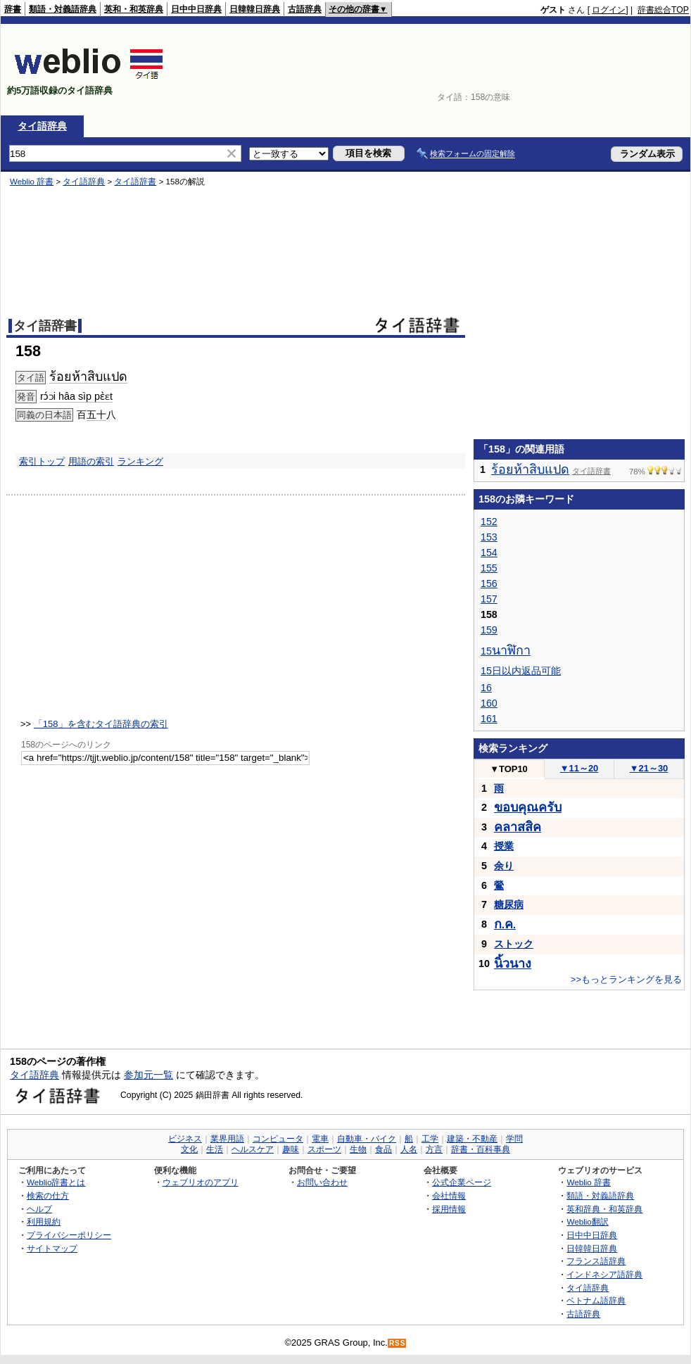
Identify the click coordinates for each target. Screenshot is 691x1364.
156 (489, 583)
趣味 (290, 1149)
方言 (434, 1149)
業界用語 (227, 1139)
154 (489, 552)
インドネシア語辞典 (604, 1274)
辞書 (12, 9)
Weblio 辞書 (588, 1182)
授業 (504, 846)
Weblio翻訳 (587, 1221)
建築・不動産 (472, 1139)
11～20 (579, 768)
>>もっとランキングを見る (626, 979)
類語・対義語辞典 (62, 9)
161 (489, 718)
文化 (189, 1149)
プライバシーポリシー (69, 1234)
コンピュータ (278, 1139)
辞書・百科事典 (480, 1149)
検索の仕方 (48, 1195)
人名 (408, 1149)
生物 (358, 1149)
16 (486, 687)
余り (504, 865)
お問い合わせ (322, 1182)
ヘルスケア (253, 1149)
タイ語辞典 (42, 126)
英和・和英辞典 (133, 9)
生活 (214, 1149)
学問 (514, 1139)
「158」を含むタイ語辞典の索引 (101, 724)
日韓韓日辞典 (254, 9)
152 (489, 521)
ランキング (140, 461)
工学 (429, 1139)
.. (505, 924)
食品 (383, 1149)
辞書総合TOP (663, 10)
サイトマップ (52, 1248)
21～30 (649, 768)
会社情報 (449, 1195)
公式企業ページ (461, 1182)
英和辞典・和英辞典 (604, 1208)
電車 (320, 1139)
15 (506, 651)
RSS (397, 1343)
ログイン (609, 10)
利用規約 (44, 1221)
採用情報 (449, 1208)
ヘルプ (39, 1208)
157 (489, 599)
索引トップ (42, 461)
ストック (513, 943)
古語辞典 (305, 9)
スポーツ (324, 1149)
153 (489, 537)
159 (489, 630)
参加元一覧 (148, 1074)
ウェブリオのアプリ (201, 1182)
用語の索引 (91, 461)
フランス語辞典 (596, 1260)
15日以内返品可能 (521, 670)
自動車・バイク (366, 1139)
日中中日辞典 (196, 9)
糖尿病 (509, 904)
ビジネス (185, 1139)
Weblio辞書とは (56, 1182)
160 (489, 703)
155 (489, 568)
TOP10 (509, 769)
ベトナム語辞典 (596, 1300)
